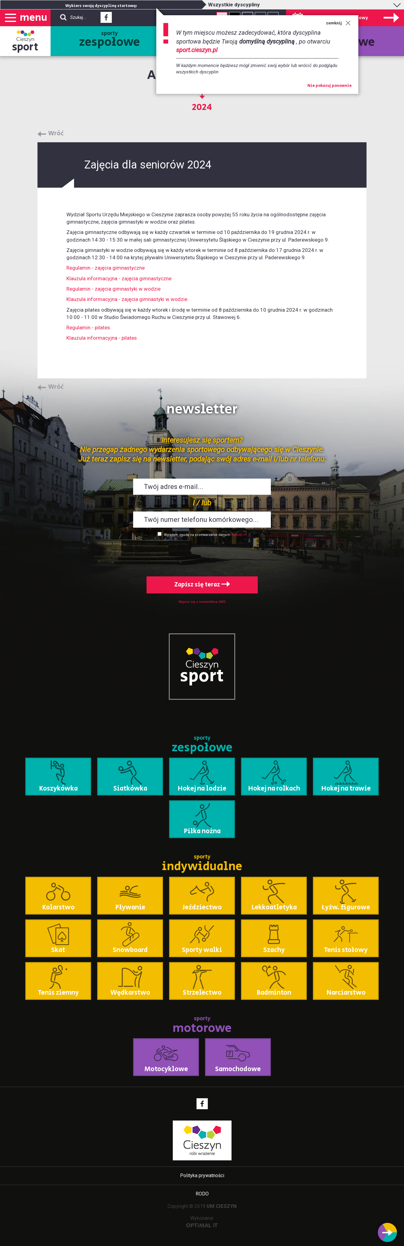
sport (25, 47)
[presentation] (202, 555)
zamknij (338, 23)
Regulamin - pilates (88, 327)
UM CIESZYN (222, 1206)
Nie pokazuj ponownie (329, 86)
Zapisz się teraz (202, 584)
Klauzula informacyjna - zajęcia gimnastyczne (119, 278)
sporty (109, 40)
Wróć (56, 133)
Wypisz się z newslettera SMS (202, 602)
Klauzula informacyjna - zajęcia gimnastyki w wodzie (126, 299)
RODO (202, 1194)
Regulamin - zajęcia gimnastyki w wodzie (113, 289)
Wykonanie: (202, 1221)
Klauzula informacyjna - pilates (101, 338)
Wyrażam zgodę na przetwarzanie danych (197, 535)
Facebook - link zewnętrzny (106, 19)
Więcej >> (239, 535)
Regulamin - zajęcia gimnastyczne (105, 268)
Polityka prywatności (202, 1175)
